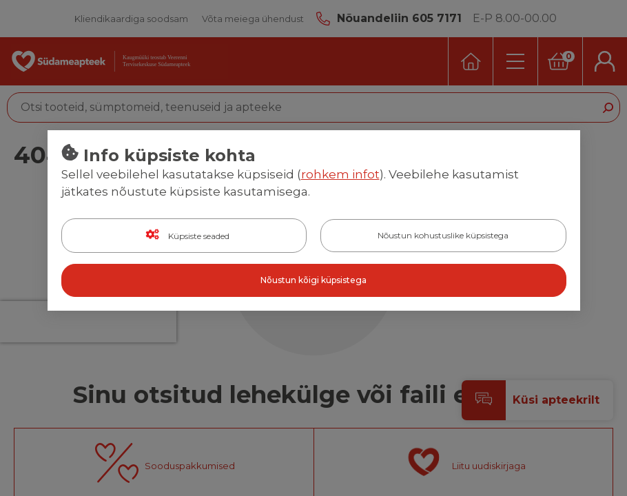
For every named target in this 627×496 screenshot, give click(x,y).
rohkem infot (340, 174)
